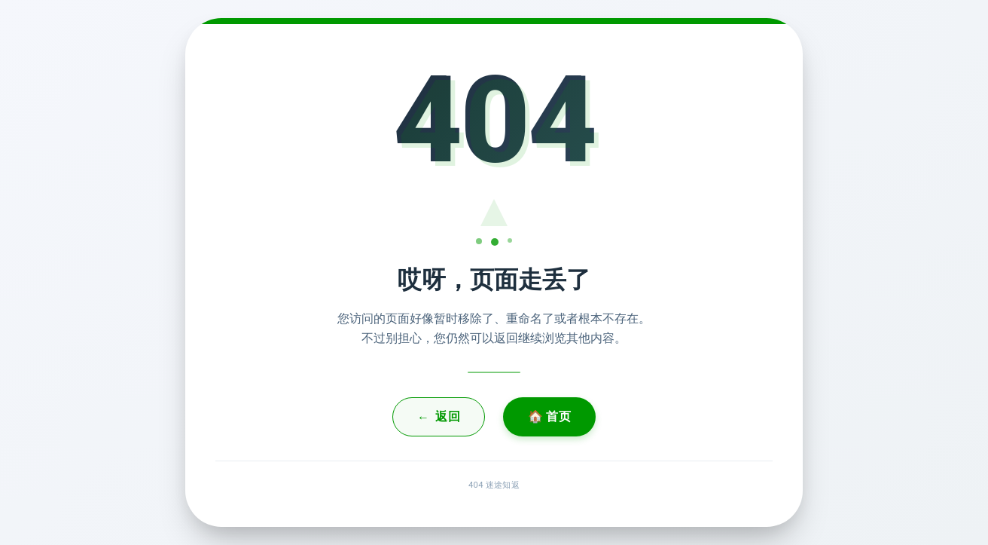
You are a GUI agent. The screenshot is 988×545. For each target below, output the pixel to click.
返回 (438, 416)
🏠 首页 (549, 416)
